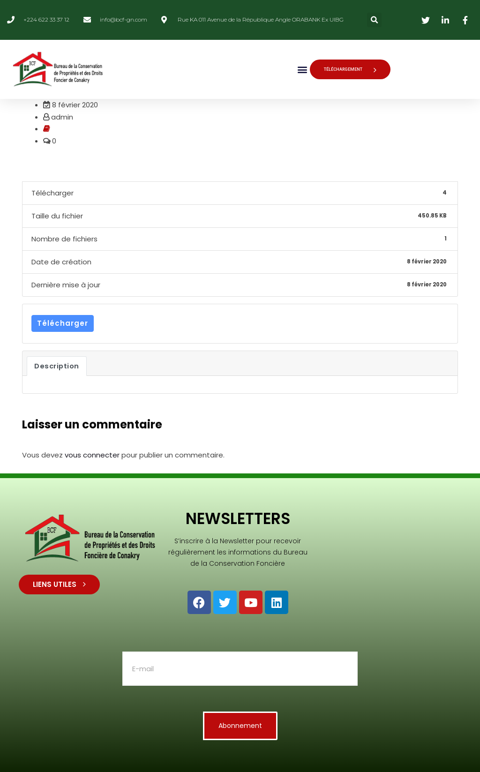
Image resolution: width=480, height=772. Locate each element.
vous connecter (92, 455)
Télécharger (62, 323)
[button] (374, 20)
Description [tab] (56, 366)
